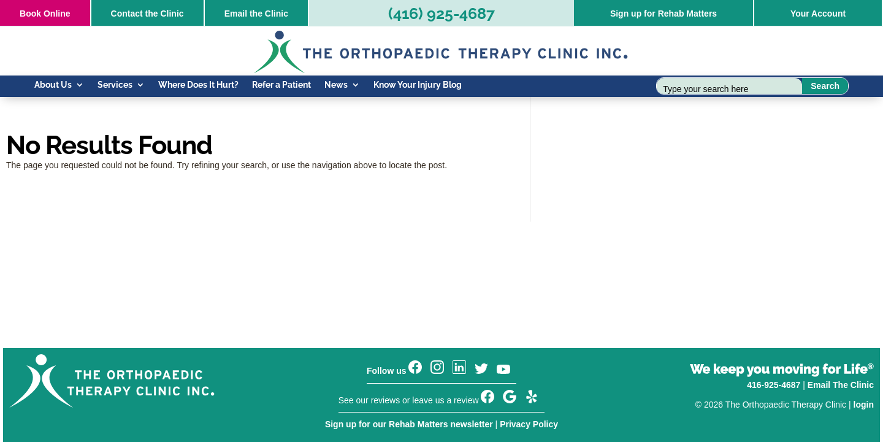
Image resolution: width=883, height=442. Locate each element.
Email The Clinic (841, 385)
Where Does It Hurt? (198, 85)
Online (45, 13)
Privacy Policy (529, 424)
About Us (53, 85)
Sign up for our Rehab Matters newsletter (409, 424)
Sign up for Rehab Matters (663, 13)
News (336, 85)
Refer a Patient (281, 85)
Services (114, 85)
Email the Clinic (256, 13)
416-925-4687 (773, 385)
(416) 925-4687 (441, 13)
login (864, 404)
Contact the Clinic (147, 13)
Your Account (818, 13)
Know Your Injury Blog (417, 85)
